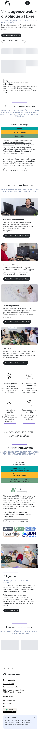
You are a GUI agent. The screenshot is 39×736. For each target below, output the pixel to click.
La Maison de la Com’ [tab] (19, 480)
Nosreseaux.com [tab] (19, 475)
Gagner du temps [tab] (19, 132)
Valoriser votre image (15, 170)
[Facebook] (4, 668)
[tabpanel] (19, 156)
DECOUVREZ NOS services (16, 363)
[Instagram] (12, 668)
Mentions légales (9, 700)
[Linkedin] (8, 668)
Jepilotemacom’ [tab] (19, 469)
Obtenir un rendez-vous (13, 41)
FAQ (4, 706)
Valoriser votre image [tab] (19, 125)
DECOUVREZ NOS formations (17, 322)
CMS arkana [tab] (19, 464)
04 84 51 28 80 (8, 684)
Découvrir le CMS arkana (16, 521)
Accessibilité (7, 703)
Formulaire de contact (11, 687)
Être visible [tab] (19, 136)
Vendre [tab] (19, 129)
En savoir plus (11, 610)
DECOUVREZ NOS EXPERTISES (17, 236)
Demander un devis (11, 35)
